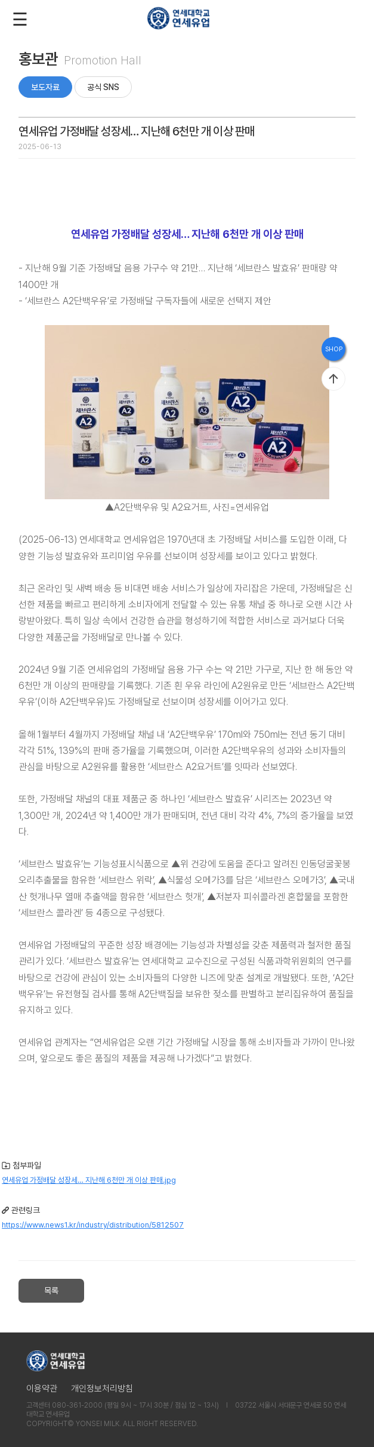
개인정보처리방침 (102, 1388)
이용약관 (41, 1388)
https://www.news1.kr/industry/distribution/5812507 (93, 1224)
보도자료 (45, 87)
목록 (51, 1291)
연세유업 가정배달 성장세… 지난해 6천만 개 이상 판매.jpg (89, 1180)
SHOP (333, 349)
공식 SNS (103, 87)
